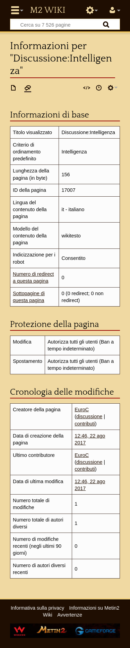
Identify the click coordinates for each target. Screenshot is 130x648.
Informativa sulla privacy (37, 608)
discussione (89, 416)
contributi (85, 423)
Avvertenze (69, 615)
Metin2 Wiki (47, 10)
